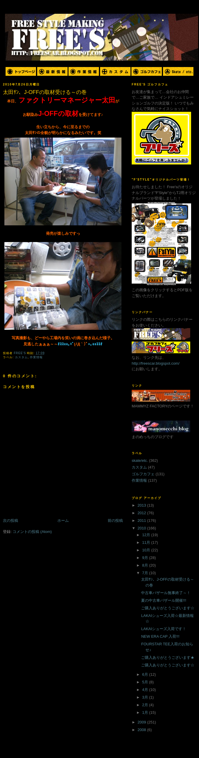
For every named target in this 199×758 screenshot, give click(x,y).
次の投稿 (10, 520)
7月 (145, 573)
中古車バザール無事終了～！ (166, 593)
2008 (142, 730)
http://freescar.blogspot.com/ (155, 363)
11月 (146, 542)
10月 (146, 550)
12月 (146, 535)
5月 (145, 682)
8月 (145, 565)
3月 (145, 697)
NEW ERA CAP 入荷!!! (160, 636)
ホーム (63, 520)
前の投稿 (115, 520)
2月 (145, 705)
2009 (142, 722)
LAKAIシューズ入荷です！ (163, 629)
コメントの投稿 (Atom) (32, 531)
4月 (145, 689)
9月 (145, 557)
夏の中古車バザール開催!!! (163, 600)
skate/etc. (140, 460)
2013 (142, 505)
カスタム (21, 357)
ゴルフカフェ (143, 474)
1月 (145, 712)
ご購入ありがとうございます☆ (167, 608)
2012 (142, 513)
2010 (142, 528)
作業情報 (36, 357)
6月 (145, 674)
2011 (142, 520)
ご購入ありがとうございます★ (167, 657)
